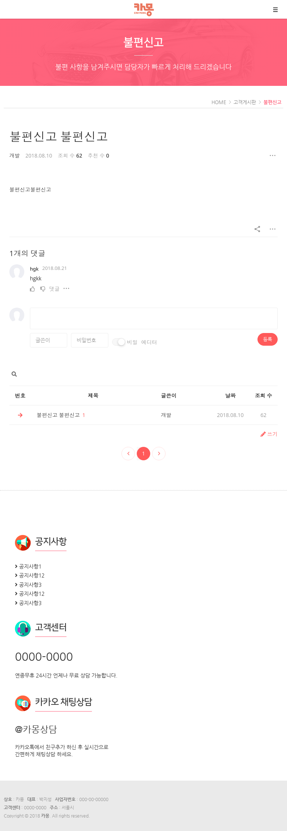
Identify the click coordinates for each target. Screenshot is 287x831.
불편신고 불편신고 (58, 136)
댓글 (54, 288)
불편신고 (272, 102)
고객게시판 (245, 102)
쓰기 (269, 434)
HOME (219, 102)
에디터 (149, 342)
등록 (267, 339)
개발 (14, 155)
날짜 (230, 395)
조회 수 (263, 395)
